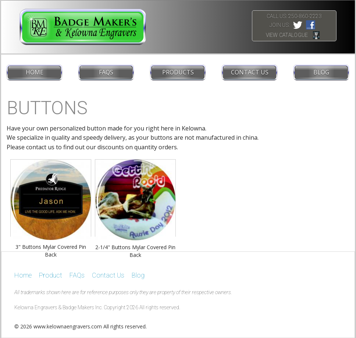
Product (50, 275)
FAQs (106, 72)
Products (178, 72)
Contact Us (249, 72)
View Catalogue (287, 35)
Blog (321, 72)
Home (34, 72)
